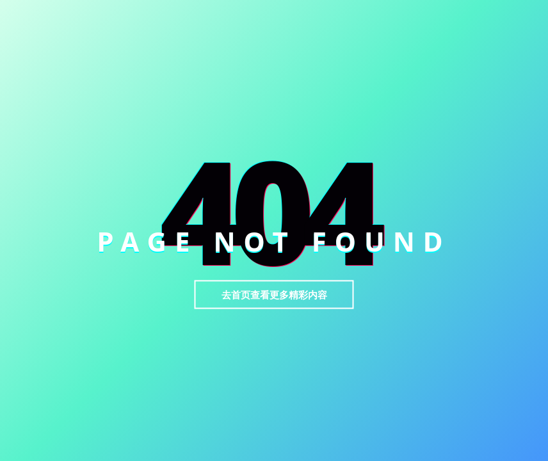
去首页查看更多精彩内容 (274, 294)
